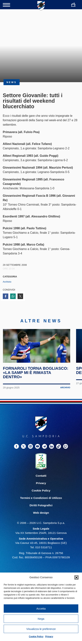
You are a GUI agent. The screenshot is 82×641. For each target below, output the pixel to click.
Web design (41, 516)
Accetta (41, 608)
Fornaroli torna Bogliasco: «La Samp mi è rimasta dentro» (36, 376)
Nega (41, 618)
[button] (76, 577)
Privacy (49, 636)
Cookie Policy (36, 636)
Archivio (7, 281)
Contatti (41, 479)
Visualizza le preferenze (41, 628)
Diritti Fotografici (41, 509)
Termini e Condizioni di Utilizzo (41, 502)
